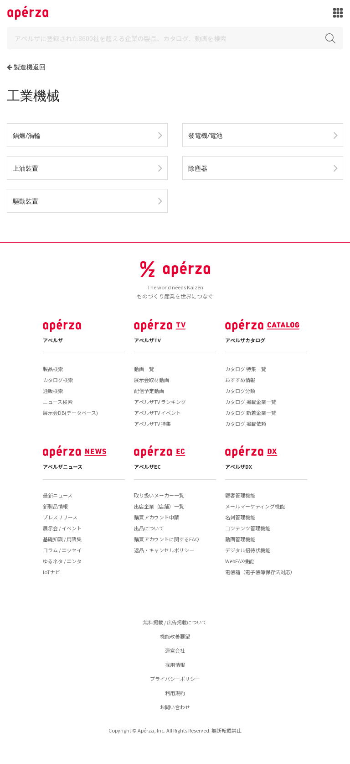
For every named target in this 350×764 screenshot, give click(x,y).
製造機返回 (30, 67)
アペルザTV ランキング (160, 401)
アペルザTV (147, 340)
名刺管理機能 (240, 517)
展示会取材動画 (151, 379)
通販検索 (53, 390)
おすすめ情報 (240, 379)
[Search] (175, 38)
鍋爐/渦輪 (27, 135)
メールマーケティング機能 (255, 506)
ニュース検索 (57, 401)
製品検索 (53, 368)
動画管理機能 (240, 539)
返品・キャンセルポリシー (164, 550)
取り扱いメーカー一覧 (159, 495)
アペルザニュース (62, 466)
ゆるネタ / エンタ (62, 561)
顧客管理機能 (240, 495)
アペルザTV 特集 (152, 423)
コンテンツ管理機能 (247, 528)
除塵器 (197, 168)
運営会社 (175, 650)
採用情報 (175, 664)
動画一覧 (144, 368)
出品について (149, 528)
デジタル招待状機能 (247, 550)
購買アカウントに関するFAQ (166, 539)
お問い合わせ (175, 707)
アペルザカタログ (245, 340)
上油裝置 (25, 168)
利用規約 (175, 692)
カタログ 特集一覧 (245, 368)
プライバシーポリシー (175, 678)
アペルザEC (147, 466)
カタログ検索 (58, 379)
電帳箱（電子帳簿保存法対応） (260, 572)
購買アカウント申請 (156, 517)
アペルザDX (238, 466)
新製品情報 (55, 506)
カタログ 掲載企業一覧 (250, 401)
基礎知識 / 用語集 (62, 539)
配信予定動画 (149, 390)
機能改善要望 (175, 636)
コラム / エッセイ (62, 550)
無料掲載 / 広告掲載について (175, 622)
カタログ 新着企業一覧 (250, 412)
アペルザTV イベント (157, 412)
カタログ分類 (240, 390)
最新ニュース (57, 495)
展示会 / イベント (62, 528)
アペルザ (53, 340)
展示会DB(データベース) (70, 412)
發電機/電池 (205, 135)
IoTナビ (51, 572)
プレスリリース (60, 517)
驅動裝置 (25, 201)
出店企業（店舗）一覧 (159, 506)
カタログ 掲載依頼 (245, 423)
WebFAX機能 (239, 561)
